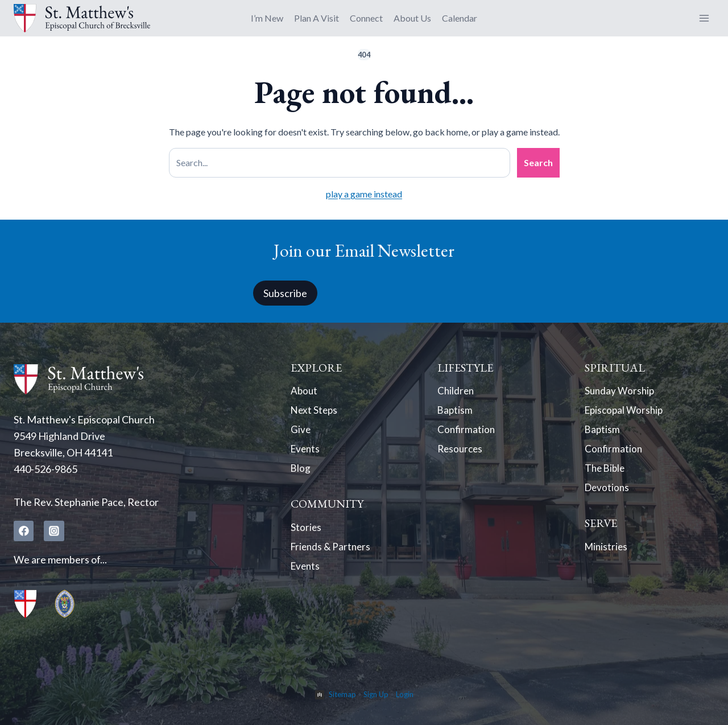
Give (301, 432)
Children (456, 391)
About (304, 391)
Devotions (608, 494)
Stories (306, 534)
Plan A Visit (316, 18)
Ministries (607, 554)
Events (306, 453)
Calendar (459, 18)
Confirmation (467, 432)
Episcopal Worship (626, 412)
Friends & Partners (332, 554)
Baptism (455, 412)
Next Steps (315, 412)
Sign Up (375, 694)
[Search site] (339, 163)
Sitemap (342, 694)
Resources (461, 453)
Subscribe (285, 292)
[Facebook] (24, 531)
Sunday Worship (621, 391)
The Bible (606, 473)
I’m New (267, 18)
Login (404, 694)
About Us (412, 18)
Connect (366, 18)
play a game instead (364, 193)
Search (538, 162)
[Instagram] (54, 531)
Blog (301, 473)
